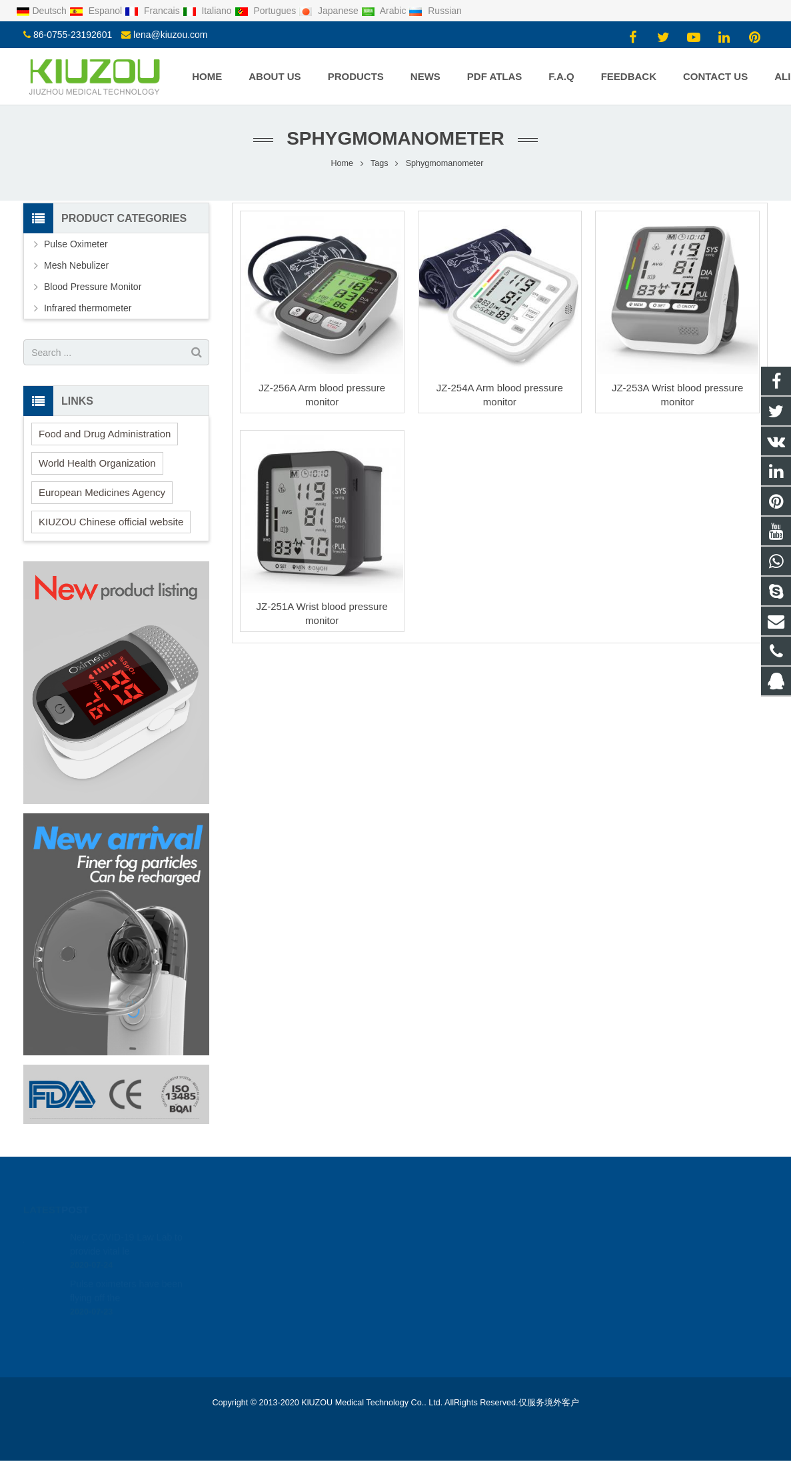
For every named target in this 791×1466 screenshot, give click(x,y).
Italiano (209, 10)
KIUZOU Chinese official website (111, 521)
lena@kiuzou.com (170, 34)
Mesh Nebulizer (76, 265)
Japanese (330, 10)
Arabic (385, 10)
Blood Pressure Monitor (92, 286)
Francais (153, 10)
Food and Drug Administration (105, 433)
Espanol (97, 10)
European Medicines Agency (102, 492)
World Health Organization (97, 463)
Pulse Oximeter (76, 244)
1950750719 (443, 1234)
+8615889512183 (451, 1254)
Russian (434, 10)
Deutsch (42, 10)
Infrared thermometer (88, 308)
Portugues (267, 10)
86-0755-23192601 (72, 34)
